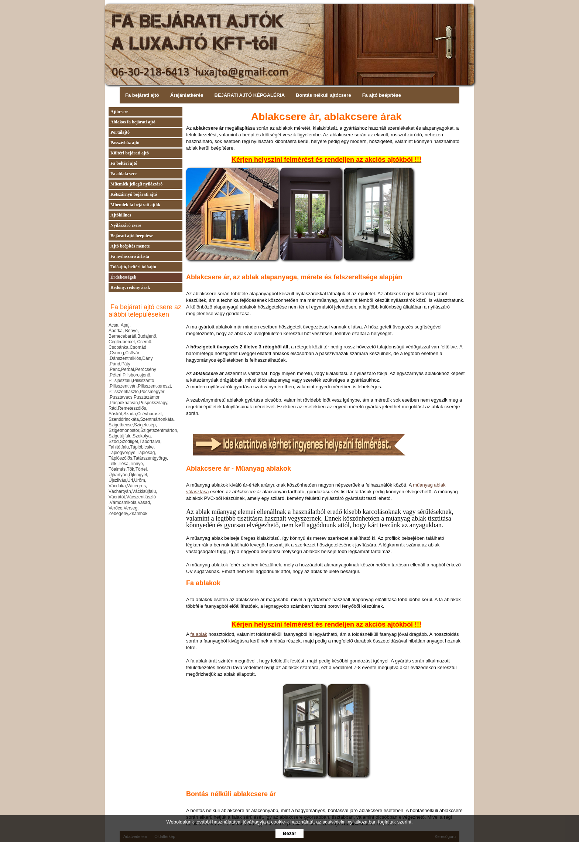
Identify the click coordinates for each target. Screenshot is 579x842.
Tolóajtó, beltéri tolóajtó (133, 266)
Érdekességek (123, 277)
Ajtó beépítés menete (130, 246)
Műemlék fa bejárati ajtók (135, 204)
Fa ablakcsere (123, 173)
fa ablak (199, 634)
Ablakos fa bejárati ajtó (132, 122)
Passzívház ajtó (124, 142)
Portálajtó (120, 132)
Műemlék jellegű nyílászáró (136, 184)
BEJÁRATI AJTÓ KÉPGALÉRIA (249, 95)
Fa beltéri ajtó (123, 163)
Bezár (289, 833)
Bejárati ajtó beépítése (131, 235)
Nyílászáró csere (125, 225)
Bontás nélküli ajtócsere (323, 95)
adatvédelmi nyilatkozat (346, 822)
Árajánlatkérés (186, 95)
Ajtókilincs (120, 215)
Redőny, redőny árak (130, 287)
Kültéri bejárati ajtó (129, 153)
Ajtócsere (119, 111)
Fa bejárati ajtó (142, 95)
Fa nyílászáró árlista (129, 256)
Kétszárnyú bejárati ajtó (133, 194)
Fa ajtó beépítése (381, 95)
